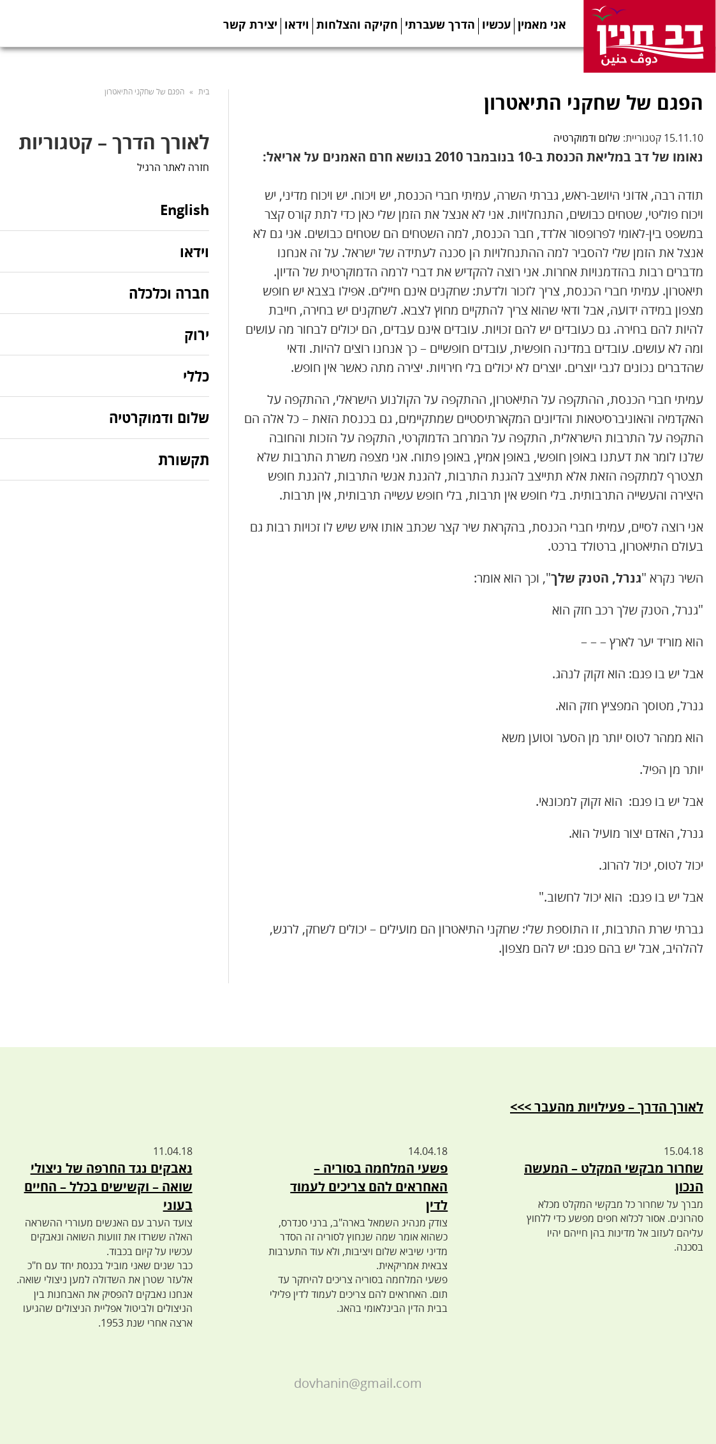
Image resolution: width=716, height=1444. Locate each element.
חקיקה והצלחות (357, 24)
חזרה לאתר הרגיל (173, 167)
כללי (196, 375)
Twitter (504, 58)
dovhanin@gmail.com (358, 1383)
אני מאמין (542, 24)
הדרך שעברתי (440, 24)
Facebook (478, 58)
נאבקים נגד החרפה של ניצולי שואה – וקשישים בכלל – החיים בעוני (108, 1186)
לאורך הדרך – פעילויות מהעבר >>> (606, 1106)
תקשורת (183, 459)
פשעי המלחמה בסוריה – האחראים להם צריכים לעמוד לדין (369, 1186)
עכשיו (496, 24)
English (184, 210)
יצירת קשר (250, 24)
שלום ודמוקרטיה (586, 138)
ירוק (196, 334)
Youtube (557, 58)
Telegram (531, 58)
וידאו (296, 24)
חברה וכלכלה (169, 292)
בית (203, 91)
